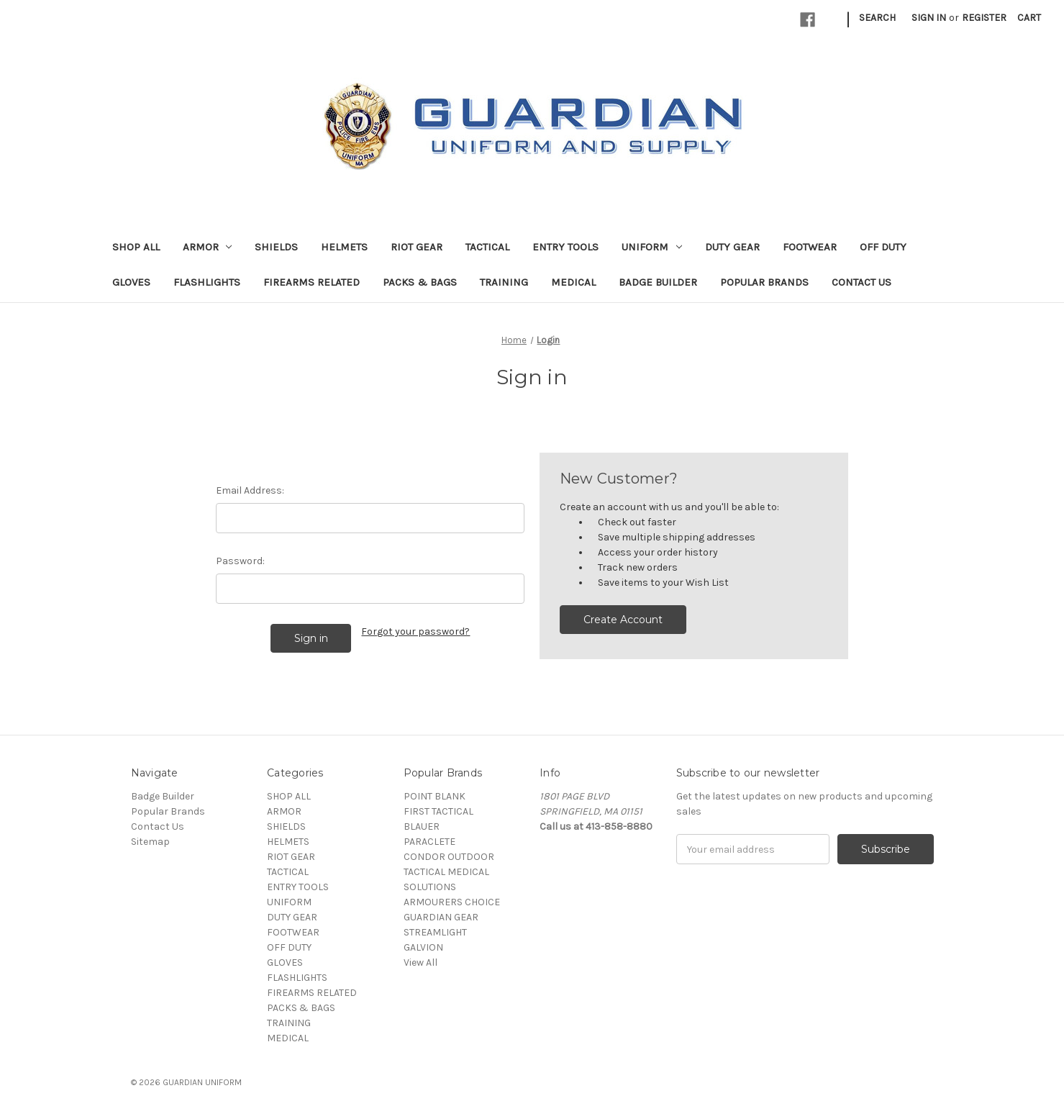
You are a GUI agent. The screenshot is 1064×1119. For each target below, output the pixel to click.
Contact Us (861, 282)
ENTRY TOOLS (565, 246)
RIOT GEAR (416, 246)
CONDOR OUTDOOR (449, 857)
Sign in (928, 18)
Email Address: (250, 490)
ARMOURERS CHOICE (452, 902)
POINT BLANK (434, 796)
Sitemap (150, 841)
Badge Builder (658, 282)
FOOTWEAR (810, 246)
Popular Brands (764, 282)
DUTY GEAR (732, 246)
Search (877, 18)
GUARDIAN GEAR (441, 917)
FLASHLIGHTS (206, 282)
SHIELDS (276, 246)
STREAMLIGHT (435, 932)
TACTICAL (487, 246)
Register (984, 18)
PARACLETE (429, 841)
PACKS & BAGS (420, 282)
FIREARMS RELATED (311, 282)
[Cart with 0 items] (1029, 17)
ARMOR (207, 246)
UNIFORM (652, 246)
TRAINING (504, 282)
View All (420, 962)
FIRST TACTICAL (438, 811)
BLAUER (422, 826)
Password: (240, 561)
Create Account (623, 619)
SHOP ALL (136, 246)
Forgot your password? (415, 631)
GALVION (423, 947)
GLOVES (131, 282)
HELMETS (344, 246)
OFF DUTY (883, 246)
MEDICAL (573, 282)
